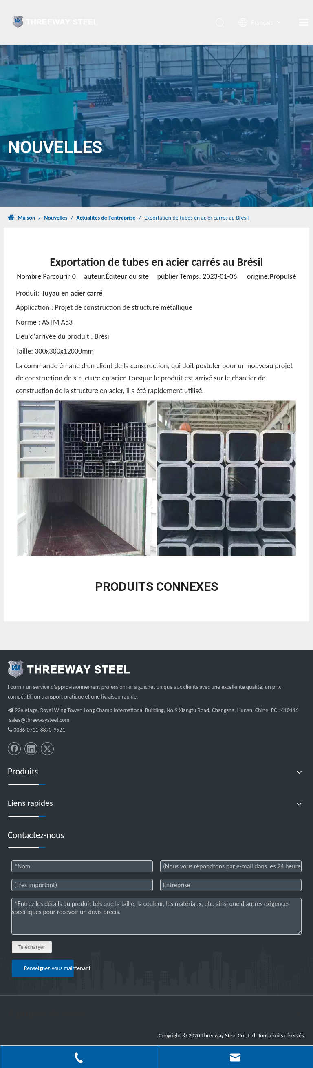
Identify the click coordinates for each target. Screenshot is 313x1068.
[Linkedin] (30, 748)
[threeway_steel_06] (69, 669)
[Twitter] (47, 748)
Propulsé (282, 276)
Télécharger (31, 946)
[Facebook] (14, 748)
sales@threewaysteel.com (39, 719)
